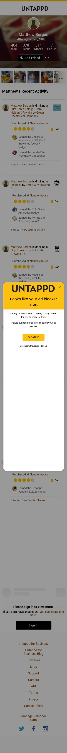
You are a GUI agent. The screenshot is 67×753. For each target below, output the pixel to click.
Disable (33, 337)
